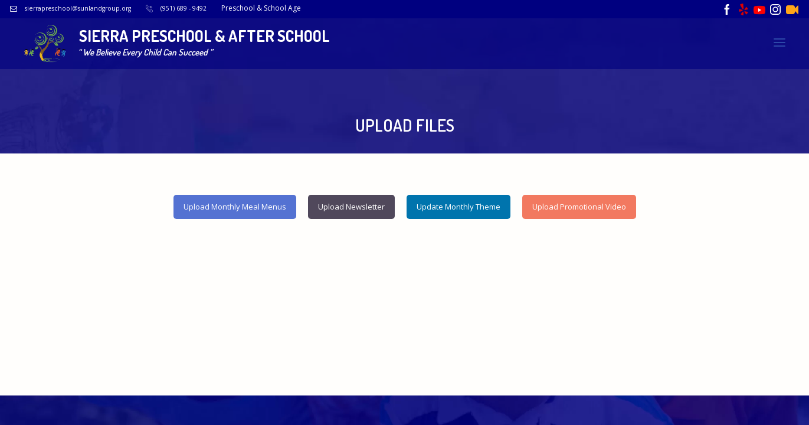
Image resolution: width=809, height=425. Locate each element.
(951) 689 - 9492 (215, 8)
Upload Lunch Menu (540, 71)
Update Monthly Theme (458, 200)
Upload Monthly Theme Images (593, 86)
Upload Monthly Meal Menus (235, 200)
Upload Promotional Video (724, 86)
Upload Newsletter (736, 71)
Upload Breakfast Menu (434, 71)
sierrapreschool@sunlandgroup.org (98, 8)
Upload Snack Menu (637, 71)
